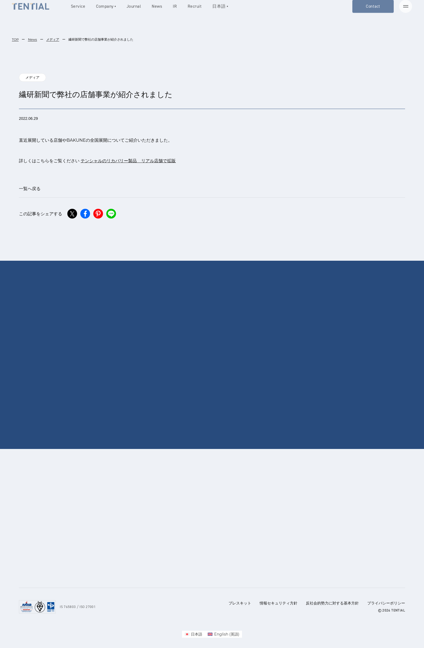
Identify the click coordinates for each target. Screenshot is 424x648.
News (32, 39)
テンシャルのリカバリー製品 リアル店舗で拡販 (128, 160)
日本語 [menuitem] (196, 634)
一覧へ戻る (30, 188)
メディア (52, 39)
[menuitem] (193, 634)
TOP (15, 39)
